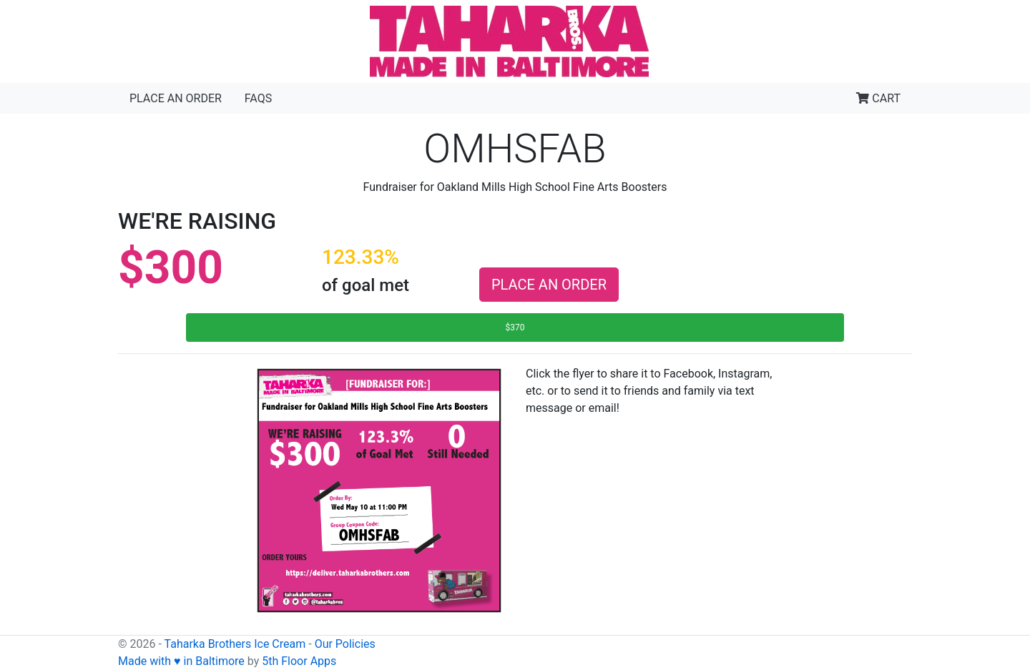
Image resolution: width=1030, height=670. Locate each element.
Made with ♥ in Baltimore (181, 661)
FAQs (258, 98)
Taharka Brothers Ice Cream (235, 644)
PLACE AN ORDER (549, 284)
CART (878, 98)
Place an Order (175, 98)
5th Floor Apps (299, 661)
